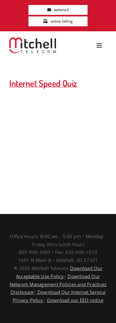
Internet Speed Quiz (43, 83)
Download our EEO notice (75, 300)
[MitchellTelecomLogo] (32, 40)
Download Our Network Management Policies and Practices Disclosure (58, 284)
